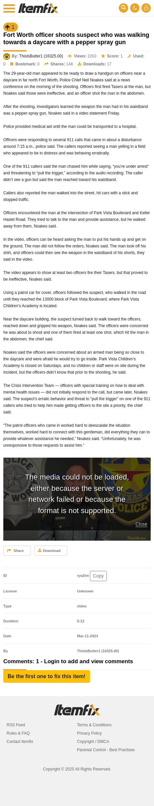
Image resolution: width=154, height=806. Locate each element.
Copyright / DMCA (93, 741)
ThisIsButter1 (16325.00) (41, 56)
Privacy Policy (89, 733)
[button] (46, 676)
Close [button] (141, 524)
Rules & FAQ (18, 733)
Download (49, 551)
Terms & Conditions (94, 725)
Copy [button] (98, 576)
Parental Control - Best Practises (106, 750)
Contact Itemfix (20, 741)
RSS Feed (16, 725)
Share (15, 551)
